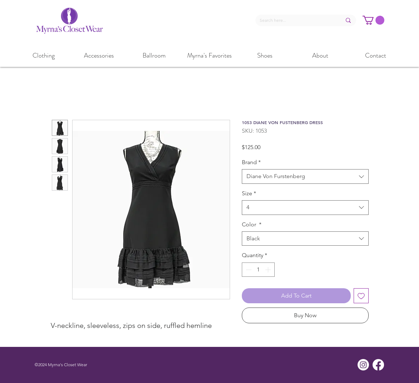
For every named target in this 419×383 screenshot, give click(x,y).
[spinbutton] (258, 269)
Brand (251, 162)
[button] (373, 20)
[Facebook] (378, 364)
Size (249, 193)
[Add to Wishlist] (361, 295)
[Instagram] (363, 364)
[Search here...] (295, 20)
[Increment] (269, 269)
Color (251, 224)
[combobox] (305, 176)
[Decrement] (248, 269)
